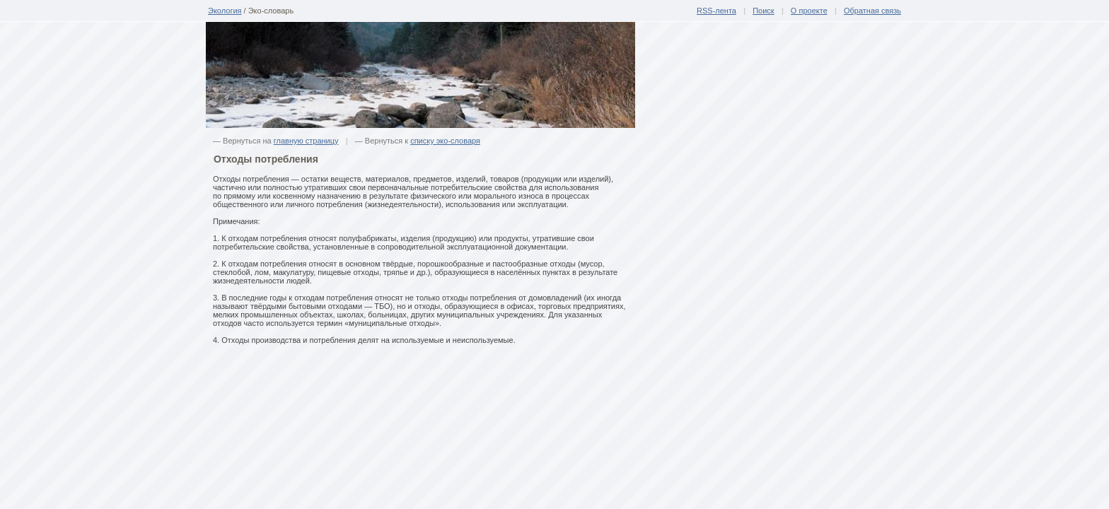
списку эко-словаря (445, 140)
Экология (225, 10)
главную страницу (306, 140)
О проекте (809, 10)
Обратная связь (872, 10)
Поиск (763, 10)
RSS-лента (716, 10)
